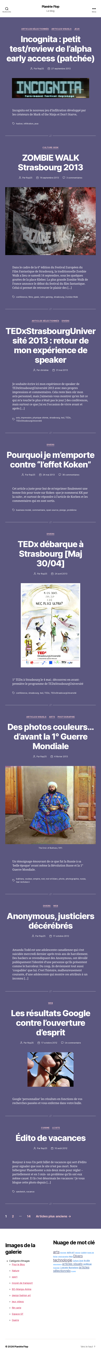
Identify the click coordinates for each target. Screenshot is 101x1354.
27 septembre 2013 (60, 68)
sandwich (20, 1191)
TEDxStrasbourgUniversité (29, 420)
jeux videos (18, 1301)
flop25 (40, 68)
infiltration (28, 123)
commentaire (38, 510)
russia (82, 878)
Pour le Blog (18, 1264)
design (77, 1253)
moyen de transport (22, 1283)
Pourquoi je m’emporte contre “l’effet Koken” (50, 459)
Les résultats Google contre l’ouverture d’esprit (50, 1022)
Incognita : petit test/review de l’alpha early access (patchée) (50, 48)
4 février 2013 (61, 756)
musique (56, 1268)
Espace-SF (17, 1314)
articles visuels (61, 29)
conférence (21, 297)
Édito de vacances (51, 1138)
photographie (66, 717)
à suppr (73, 1271)
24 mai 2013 (49, 474)
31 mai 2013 (62, 370)
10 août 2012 (61, 1148)
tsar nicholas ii (23, 882)
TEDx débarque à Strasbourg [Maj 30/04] (50, 553)
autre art (71, 1252)
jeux (77, 29)
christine (44, 370)
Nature (15, 1270)
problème (72, 510)
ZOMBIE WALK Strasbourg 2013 (50, 162)
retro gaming (46, 297)
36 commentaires (70, 474)
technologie (62, 1260)
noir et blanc (52, 878)
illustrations (74, 1267)
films (30, 297)
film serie (16, 1307)
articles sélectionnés (35, 29)
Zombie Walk (71, 297)
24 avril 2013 (61, 573)
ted (62, 417)
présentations (57, 1264)
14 (29, 1216)
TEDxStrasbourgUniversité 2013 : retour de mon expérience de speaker (50, 345)
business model (23, 510)
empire (36, 878)
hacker (19, 123)
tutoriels (63, 1253)
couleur (28, 878)
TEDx (68, 417)
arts (52, 717)
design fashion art (21, 1295)
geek (36, 297)
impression (26, 417)
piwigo (62, 510)
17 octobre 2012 (61, 936)
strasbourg (59, 297)
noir (43, 878)
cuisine (45, 1128)
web (55, 906)
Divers (65, 321)
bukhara (20, 878)
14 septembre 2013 (49, 177)
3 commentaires (74, 177)
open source (52, 510)
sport (14, 1276)
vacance (30, 1191)
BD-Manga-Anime (21, 1289)
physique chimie (40, 417)
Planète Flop (50, 6)
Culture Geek (50, 147)
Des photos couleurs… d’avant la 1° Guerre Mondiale (50, 736)
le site (56, 1128)
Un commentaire (73, 1042)
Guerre (15, 1320)
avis (18, 417)
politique (87, 1264)
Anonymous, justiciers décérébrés (50, 921)
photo (62, 878)
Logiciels (64, 1267)
